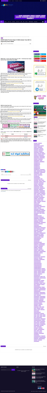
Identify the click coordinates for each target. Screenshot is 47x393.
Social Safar (36, 304)
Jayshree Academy (42, 218)
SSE (35, 308)
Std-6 (35, 316)
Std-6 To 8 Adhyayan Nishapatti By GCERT (42, 135)
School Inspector (37, 297)
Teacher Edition (43, 321)
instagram (37, 60)
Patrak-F (43, 272)
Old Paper (41, 252)
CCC (41, 173)
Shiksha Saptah (41, 300)
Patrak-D (36, 272)
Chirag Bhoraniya (37, 176)
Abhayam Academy (37, 144)
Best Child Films (37, 156)
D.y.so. (44, 181)
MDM (35, 231)
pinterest (37, 58)
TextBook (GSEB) (37, 325)
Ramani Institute (37, 288)
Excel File (39, 193)
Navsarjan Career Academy (38, 242)
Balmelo (36, 153)
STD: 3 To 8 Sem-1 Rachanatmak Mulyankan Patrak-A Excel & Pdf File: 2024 (42, 131)
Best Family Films (42, 156)
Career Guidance (37, 173)
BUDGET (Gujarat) (37, 172)
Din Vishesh (40, 185)
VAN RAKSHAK (36, 333)
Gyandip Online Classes (37, 210)
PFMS (42, 276)
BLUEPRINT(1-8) (37, 161)
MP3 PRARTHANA (41, 235)
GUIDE (39, 202)
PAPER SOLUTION (42, 259)
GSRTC (36, 202)
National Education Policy (38, 238)
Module (42, 234)
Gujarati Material (37, 206)
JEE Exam (36, 219)
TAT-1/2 (38, 321)
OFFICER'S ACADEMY (42, 251)
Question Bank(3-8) (37, 285)
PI (44, 276)
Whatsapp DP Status (42, 338)
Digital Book (36, 185)
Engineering (41, 189)
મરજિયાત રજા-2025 (38, 15)
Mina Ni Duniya (40, 231)
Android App (36, 149)
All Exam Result (37, 148)
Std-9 (44, 316)
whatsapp (37, 56)
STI (35, 317)
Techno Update (42, 322)
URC (41, 330)
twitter (44, 54)
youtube (44, 60)
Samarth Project (37, 292)
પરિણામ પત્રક (20, 15)
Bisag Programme (37, 160)
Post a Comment (3, 191)
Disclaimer (44, 391)
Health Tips (43, 210)
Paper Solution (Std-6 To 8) (38, 264)
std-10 (39, 309)
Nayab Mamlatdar (42, 243)
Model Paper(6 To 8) (37, 234)
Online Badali (43, 256)
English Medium (42, 190)
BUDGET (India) (43, 172)
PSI (35, 284)
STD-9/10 (13, 21)
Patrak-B (40, 271)
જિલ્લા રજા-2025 (43, 15)
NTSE (42, 250)
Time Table (42, 325)
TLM (35, 326)
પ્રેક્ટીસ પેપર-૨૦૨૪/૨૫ (30, 18)
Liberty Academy (43, 227)
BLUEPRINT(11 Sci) (37, 165)
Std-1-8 (36, 309)
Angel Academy (41, 149)
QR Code (43, 284)
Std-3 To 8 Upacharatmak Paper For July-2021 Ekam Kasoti (42, 122)
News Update (36, 246)
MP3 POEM (36, 235)
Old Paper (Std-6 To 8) (37, 255)
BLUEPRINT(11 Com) (37, 164)
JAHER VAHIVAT (37, 218)
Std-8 (41, 316)
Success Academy (39, 317)
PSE (44, 283)
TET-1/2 (38, 324)
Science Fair (36, 300)
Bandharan (36, 155)
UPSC (23, 21)
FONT (38, 194)
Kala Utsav (41, 221)
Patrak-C (43, 271)
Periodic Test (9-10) (37, 276)
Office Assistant (37, 251)
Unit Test (36, 329)
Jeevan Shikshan (41, 219)
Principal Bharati (37, 283)
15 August (36, 143)
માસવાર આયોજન (33, 15)
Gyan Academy (36, 209)
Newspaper (41, 246)
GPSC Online (39, 201)
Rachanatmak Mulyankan (38, 287)
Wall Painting (36, 338)
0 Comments (29, 188)
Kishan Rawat (40, 223)
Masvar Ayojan (36, 230)
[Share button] (14, 171)
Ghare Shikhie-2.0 (42, 197)
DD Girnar (36, 184)
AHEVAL (36, 147)
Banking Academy (41, 155)
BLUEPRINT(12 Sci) (37, 169)
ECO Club (42, 186)
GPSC (21, 21)
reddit (44, 56)
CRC (40, 180)
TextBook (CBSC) (43, 324)
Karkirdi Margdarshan (37, 222)
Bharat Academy (37, 157)
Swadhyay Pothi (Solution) (38, 320)
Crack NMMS (36, 180)
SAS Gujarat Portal (43, 293)
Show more (44, 346)
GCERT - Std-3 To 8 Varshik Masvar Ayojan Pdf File (40, 118)
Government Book (41, 198)
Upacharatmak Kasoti (41, 329)
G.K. (44, 194)
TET (35, 324)
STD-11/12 (17, 21)
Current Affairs (36, 181)
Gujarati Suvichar (43, 206)
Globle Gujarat (31, 21)
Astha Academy (37, 152)
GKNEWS (36, 198)
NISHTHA (36, 250)
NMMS (4, 36)
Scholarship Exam (37, 296)
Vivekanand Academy (42, 337)
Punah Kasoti (38, 284)
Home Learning (37, 213)
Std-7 (38, 316)
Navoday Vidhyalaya (37, 239)
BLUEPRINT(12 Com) (37, 168)
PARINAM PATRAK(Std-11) (38, 267)
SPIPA (40, 305)
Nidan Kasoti (40, 247)
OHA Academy (36, 252)
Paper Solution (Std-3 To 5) (38, 263)
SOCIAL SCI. (40, 304)
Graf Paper (44, 201)
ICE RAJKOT (36, 214)
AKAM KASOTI (40, 147)
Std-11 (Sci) (42, 309)
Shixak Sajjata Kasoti (42, 301)
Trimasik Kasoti (39, 326)
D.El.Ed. (41, 181)
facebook (37, 54)
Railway (43, 287)
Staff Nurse (38, 308)
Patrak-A (36, 271)
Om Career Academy (37, 256)
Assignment (40, 151)
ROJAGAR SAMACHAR (37, 291)
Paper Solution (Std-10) (37, 260)
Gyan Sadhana (42, 209)
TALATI (43, 320)
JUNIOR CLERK (36, 221)
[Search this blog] (6, 370)
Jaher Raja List (41, 217)
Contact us (36, 391)
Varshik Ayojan (42, 333)
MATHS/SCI (41, 230)
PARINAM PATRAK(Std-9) (38, 268)
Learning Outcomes (37, 227)
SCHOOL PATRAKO (43, 297)
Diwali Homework (37, 186)
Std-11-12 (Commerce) (37, 312)
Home (3, 21)
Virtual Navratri (37, 337)
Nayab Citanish (36, 243)
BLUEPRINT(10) (42, 161)
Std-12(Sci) (42, 313)
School (5, 21)
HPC (40, 213)
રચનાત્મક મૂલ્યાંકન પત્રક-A (26, 15)
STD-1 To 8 (9, 21)
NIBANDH (36, 247)
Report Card (36, 289)
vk (43, 58)
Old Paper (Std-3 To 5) (37, 254)
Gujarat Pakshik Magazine (38, 205)
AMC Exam (41, 148)
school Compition (43, 296)
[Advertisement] (30, 9)
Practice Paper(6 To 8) (37, 280)
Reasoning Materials (42, 288)
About (34, 391)
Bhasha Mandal (42, 157)
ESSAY (35, 193)
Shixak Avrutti (36, 301)
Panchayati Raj (36, 259)
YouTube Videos (37, 341)
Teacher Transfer (37, 322)
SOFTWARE (36, 305)
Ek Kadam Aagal (42, 188)
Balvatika (44, 153)
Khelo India (36, 223)
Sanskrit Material (37, 293)
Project (41, 283)
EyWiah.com (43, 193)
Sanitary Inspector (42, 292)
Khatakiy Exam (43, 222)
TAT (35, 321)
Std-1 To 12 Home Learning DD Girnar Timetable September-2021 (42, 126)
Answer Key (36, 151)
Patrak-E (40, 272)
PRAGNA (43, 280)
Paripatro (43, 268)
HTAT (43, 213)
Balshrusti (40, 153)
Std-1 (42, 308)
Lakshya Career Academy (38, 226)
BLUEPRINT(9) (42, 169)
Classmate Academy (37, 177)
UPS (35, 330)
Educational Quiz (37, 188)
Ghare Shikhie (36, 197)
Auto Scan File (42, 152)
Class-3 (26, 21)
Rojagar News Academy (42, 289)
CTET (43, 180)
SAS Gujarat (35, 21)
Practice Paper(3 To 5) (37, 279)
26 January (40, 143)
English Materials (37, 190)
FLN (35, 194)
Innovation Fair (36, 217)
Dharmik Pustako (41, 184)
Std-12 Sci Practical (37, 313)
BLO (41, 160)
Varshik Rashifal (37, 334)
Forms (41, 194)
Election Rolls (36, 189)
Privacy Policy (40, 391)
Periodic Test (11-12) (37, 275)
